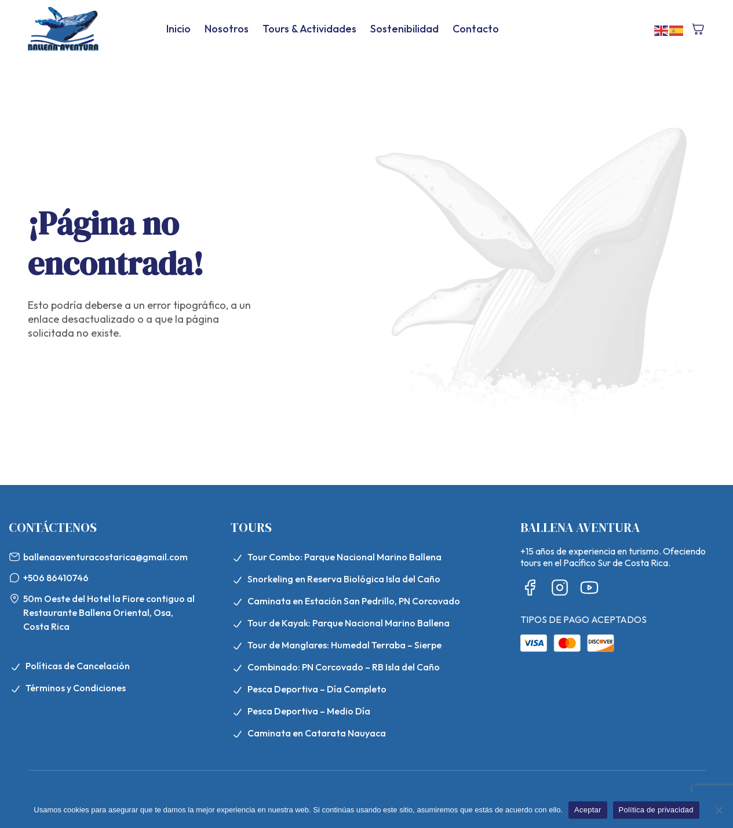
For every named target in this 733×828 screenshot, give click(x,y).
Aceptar (587, 809)
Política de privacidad (656, 809)
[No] (718, 810)
